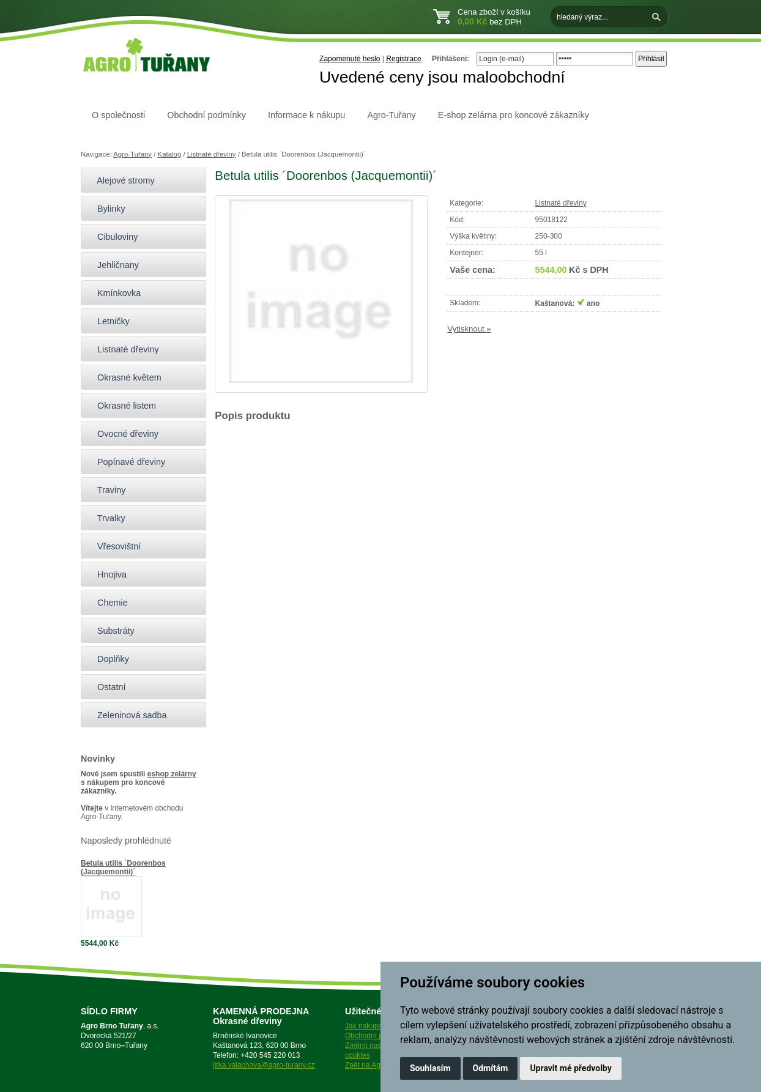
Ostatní (106, 687)
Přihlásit (651, 58)
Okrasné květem (124, 377)
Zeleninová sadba (127, 715)
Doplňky (108, 659)
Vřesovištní (114, 546)
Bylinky (106, 209)
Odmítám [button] (490, 1068)
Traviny (106, 490)
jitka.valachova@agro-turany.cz (264, 1065)
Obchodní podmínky (206, 115)
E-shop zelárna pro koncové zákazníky (513, 115)
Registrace (403, 58)
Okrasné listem (121, 405)
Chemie (107, 602)
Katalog (170, 154)
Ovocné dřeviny (122, 434)
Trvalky (106, 518)
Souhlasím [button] (430, 1068)
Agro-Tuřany (391, 115)
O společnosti (118, 115)
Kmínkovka (114, 293)
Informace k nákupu (306, 115)
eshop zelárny (171, 774)
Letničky (108, 321)
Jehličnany (113, 265)
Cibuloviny (112, 237)
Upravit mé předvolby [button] (570, 1068)
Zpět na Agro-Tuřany (378, 1065)
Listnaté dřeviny (211, 154)
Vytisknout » (469, 328)
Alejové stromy (121, 180)
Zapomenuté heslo (349, 58)
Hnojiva (107, 574)
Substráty (111, 631)
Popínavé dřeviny (126, 462)
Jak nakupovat (368, 1026)
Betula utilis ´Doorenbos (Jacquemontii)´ (123, 867)
